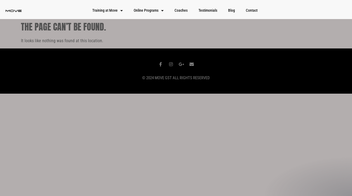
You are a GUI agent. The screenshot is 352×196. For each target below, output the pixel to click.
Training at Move (107, 10)
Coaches (181, 10)
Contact (252, 10)
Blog (231, 10)
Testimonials (207, 10)
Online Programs (149, 10)
